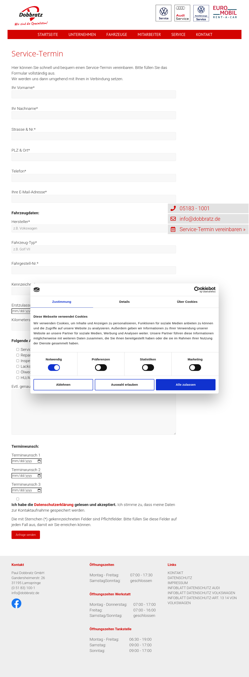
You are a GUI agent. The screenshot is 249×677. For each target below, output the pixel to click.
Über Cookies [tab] (187, 301)
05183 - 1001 (189, 208)
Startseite (48, 34)
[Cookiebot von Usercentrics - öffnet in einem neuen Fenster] (197, 290)
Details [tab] (124, 301)
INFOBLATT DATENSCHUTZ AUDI (194, 588)
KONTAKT (175, 573)
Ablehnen (63, 384)
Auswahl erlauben (124, 384)
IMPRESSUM (178, 583)
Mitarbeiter (149, 34)
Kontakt (204, 34)
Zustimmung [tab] (61, 301)
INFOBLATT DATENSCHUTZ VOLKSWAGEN (201, 593)
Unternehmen (82, 34)
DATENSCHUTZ (180, 578)
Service (178, 34)
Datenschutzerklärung (53, 504)
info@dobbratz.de (25, 593)
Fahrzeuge (116, 34)
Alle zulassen (186, 384)
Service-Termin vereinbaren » (206, 229)
